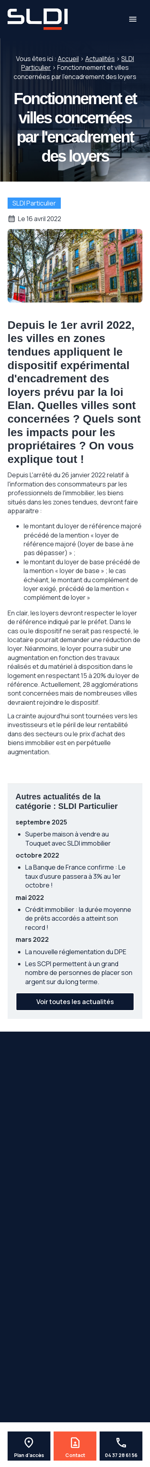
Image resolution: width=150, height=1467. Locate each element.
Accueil (68, 58)
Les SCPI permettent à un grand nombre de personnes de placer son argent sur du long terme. (78, 972)
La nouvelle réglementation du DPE (75, 951)
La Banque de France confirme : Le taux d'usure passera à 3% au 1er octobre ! (75, 876)
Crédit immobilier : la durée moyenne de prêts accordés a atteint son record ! (78, 918)
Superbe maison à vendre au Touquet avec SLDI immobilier (68, 838)
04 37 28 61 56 (121, 1455)
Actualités (100, 58)
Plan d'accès (29, 1455)
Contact (75, 1455)
